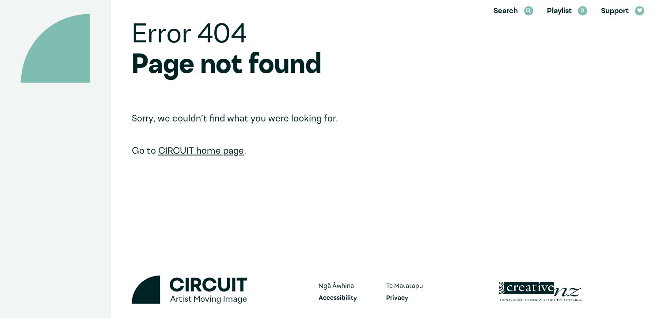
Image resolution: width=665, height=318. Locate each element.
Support (622, 11)
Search (513, 11)
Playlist (567, 11)
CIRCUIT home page (201, 151)
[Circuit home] (55, 48)
